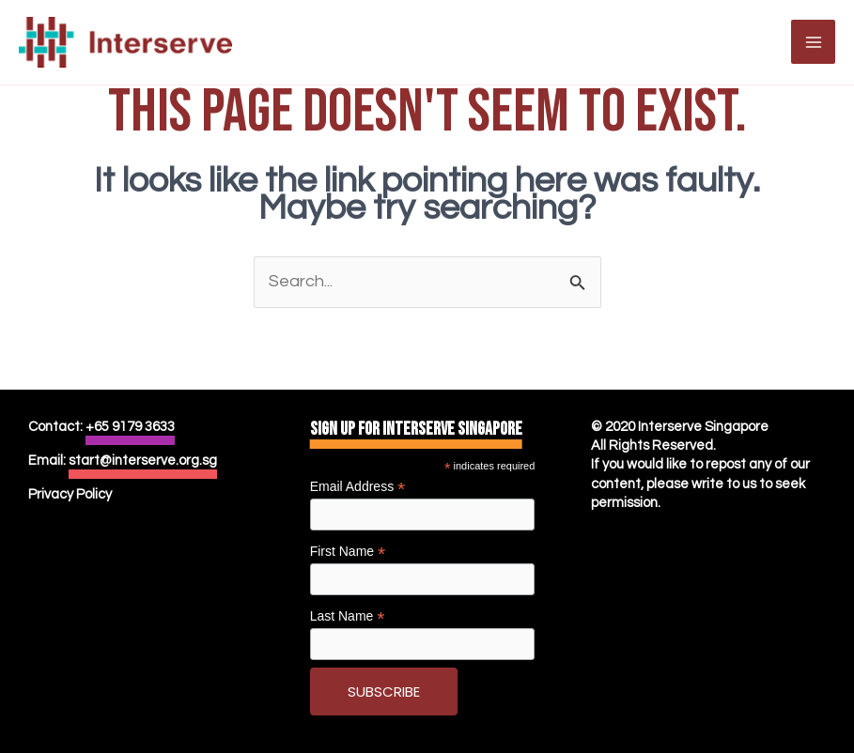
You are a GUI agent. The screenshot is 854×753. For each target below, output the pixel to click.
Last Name (347, 616)
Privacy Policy (70, 494)
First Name (348, 552)
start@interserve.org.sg (143, 460)
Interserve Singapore (703, 427)
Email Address (358, 487)
